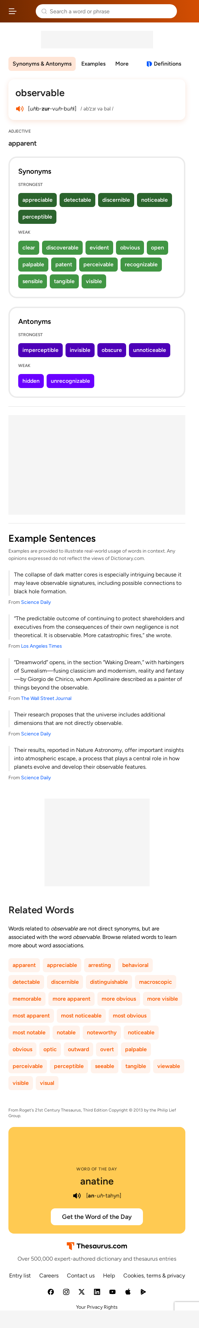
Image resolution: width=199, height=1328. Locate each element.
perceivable (98, 264)
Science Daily (36, 602)
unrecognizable (70, 381)
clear (28, 247)
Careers (49, 1275)
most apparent (31, 1015)
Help (109, 1275)
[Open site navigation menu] (12, 11)
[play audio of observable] (19, 109)
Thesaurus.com (26, 11)
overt (107, 1049)
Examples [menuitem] (93, 63)
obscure (112, 350)
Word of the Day (96, 1169)
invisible (80, 350)
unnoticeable (149, 350)
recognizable (141, 264)
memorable (27, 998)
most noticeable (81, 1015)
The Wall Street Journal (46, 698)
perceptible (37, 216)
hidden (31, 381)
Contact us (81, 1275)
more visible (162, 998)
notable (66, 1032)
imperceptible (40, 350)
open (157, 247)
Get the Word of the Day (97, 1217)
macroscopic (155, 982)
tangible (64, 281)
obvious (130, 247)
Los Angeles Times (41, 646)
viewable (168, 1066)
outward (78, 1049)
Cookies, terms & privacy (154, 1275)
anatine (97, 1181)
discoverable (62, 247)
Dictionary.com (187, 11)
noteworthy (102, 1032)
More (122, 63)
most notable (29, 1032)
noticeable (154, 199)
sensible (32, 281)
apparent (24, 965)
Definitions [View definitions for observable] (167, 63)
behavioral (135, 965)
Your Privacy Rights (97, 1307)
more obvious (119, 998)
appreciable (37, 199)
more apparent (71, 998)
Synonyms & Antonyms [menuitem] (42, 63)
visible (94, 281)
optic (50, 1049)
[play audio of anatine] (77, 1196)
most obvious (129, 1015)
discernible (116, 199)
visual (47, 1083)
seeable (104, 1066)
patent (63, 264)
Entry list (20, 1275)
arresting (99, 965)
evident (99, 247)
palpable (33, 264)
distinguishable (109, 982)
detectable (77, 199)
